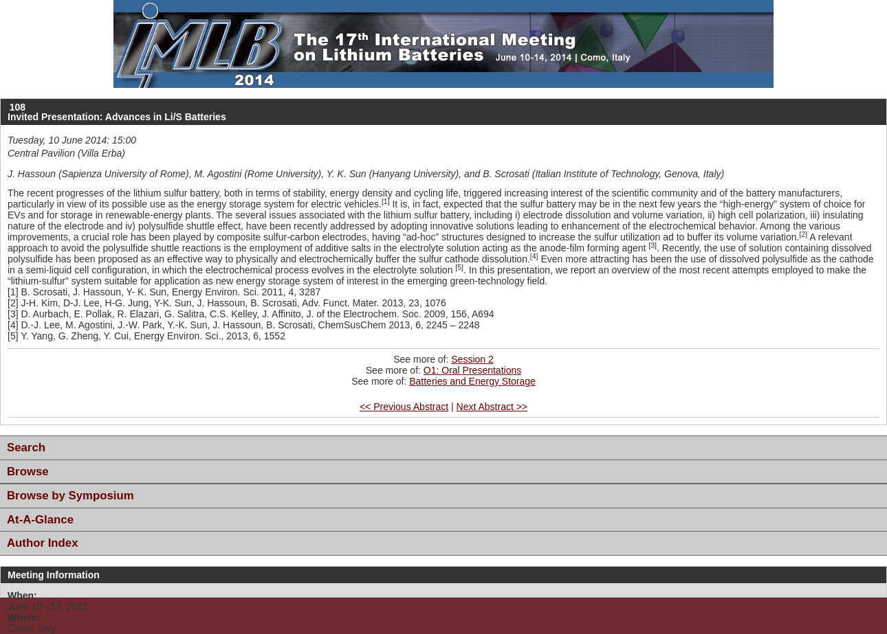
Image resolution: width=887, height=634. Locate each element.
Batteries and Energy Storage (472, 381)
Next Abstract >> (492, 406)
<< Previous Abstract (404, 406)
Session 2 (472, 359)
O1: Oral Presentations (472, 370)
